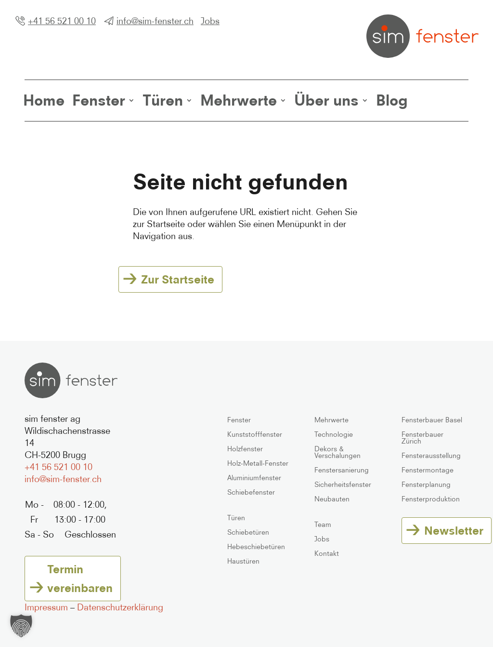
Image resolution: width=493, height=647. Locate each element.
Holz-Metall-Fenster (257, 463)
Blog (392, 100)
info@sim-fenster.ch (155, 20)
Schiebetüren (248, 532)
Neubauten (332, 499)
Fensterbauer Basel (432, 420)
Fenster (98, 100)
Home (44, 100)
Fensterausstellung (431, 455)
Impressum (46, 607)
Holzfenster (245, 449)
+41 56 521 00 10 (62, 20)
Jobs (210, 20)
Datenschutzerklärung (120, 607)
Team (322, 524)
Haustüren (243, 561)
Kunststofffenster (254, 434)
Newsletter (453, 530)
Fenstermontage (428, 470)
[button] (21, 626)
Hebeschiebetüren (256, 547)
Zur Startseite (177, 279)
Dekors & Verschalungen (337, 452)
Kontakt (326, 553)
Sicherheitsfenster (342, 484)
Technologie (333, 434)
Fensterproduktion (431, 499)
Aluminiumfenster (254, 478)
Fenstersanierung (341, 470)
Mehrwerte (238, 100)
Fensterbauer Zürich (422, 438)
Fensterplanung (426, 484)
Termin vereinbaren (80, 578)
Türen (163, 100)
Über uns (326, 100)
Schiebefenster (251, 492)
